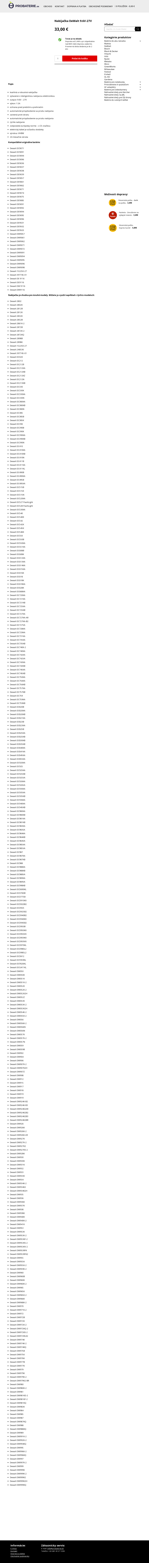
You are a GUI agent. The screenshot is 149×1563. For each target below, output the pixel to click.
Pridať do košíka (80, 58)
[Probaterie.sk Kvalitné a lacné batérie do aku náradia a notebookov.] (24, 5)
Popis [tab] (10, 84)
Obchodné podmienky (101, 6)
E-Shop (13, 1548)
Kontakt (59, 6)
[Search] (138, 29)
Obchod (48, 6)
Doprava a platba (76, 6)
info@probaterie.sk (55, 1548)
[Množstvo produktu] (58, 58)
